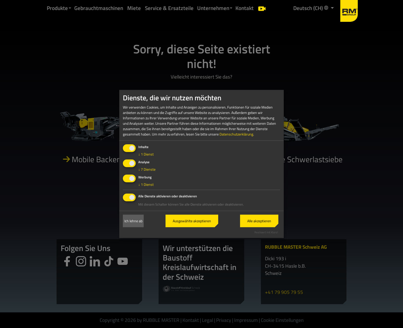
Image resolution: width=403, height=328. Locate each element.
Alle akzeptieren (259, 221)
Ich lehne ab (133, 221)
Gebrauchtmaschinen (98, 8)
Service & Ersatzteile (169, 8)
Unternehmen (213, 8)
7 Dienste (146, 169)
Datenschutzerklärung (236, 134)
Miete (134, 8)
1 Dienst (146, 154)
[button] (70, 8)
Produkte (57, 8)
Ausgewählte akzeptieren (192, 221)
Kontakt (244, 8)
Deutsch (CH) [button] (311, 8)
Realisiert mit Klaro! (266, 232)
